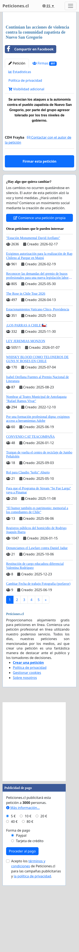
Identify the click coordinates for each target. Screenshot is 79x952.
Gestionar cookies (27, 751)
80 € (30, 900)
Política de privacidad (25, 159)
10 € (28, 895)
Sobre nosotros (25, 756)
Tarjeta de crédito (30, 919)
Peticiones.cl (16, 6)
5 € (13, 895)
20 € (43, 895)
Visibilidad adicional (26, 168)
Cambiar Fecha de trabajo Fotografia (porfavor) (38, 662)
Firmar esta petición (39, 240)
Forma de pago (18, 909)
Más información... (23, 886)
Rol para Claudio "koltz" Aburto (28, 551)
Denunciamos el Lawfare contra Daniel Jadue (37, 627)
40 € (14, 900)
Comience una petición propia (39, 296)
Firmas (44, 142)
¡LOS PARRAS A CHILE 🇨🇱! (26, 404)
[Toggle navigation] (70, 6)
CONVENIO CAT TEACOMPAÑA (30, 515)
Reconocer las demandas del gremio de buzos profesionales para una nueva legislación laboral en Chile (38, 356)
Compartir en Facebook (29, 128)
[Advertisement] (39, 58)
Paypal (21, 914)
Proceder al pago (22, 930)
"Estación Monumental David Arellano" (33, 316)
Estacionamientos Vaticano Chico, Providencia (37, 388)
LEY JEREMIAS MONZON (25, 420)
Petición (16, 142)
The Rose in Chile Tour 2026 (25, 372)
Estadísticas (19, 150)
